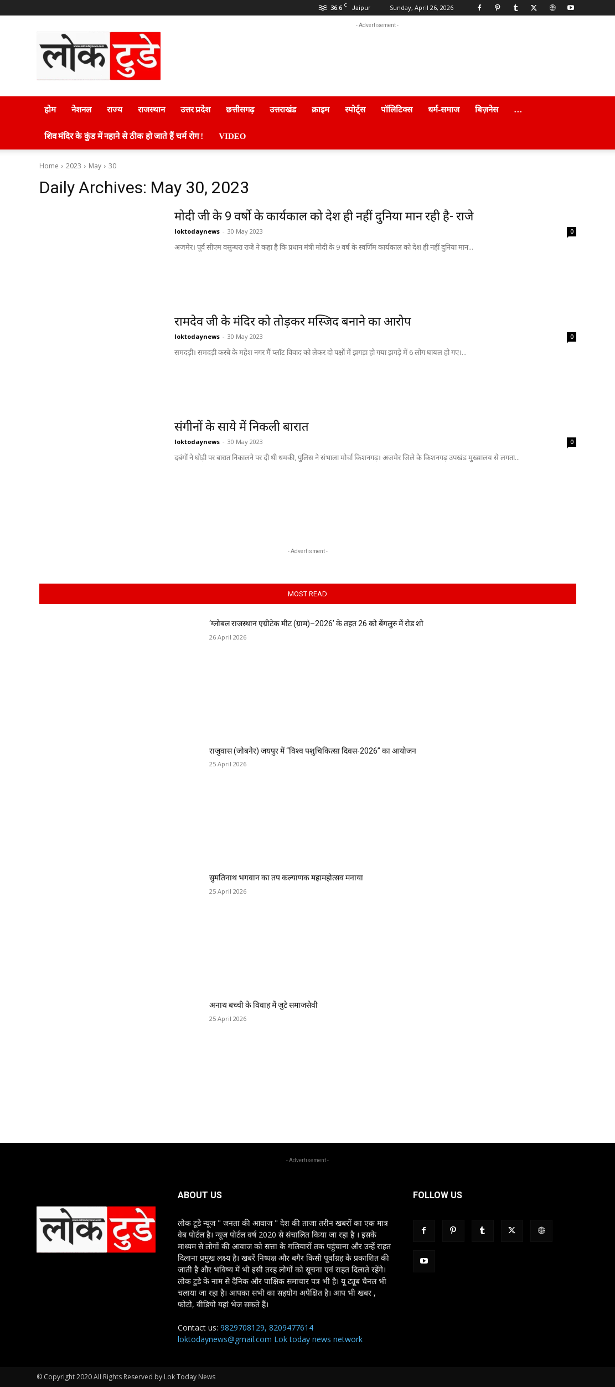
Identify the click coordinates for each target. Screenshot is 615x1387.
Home (49, 166)
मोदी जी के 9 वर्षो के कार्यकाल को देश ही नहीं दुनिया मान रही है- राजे (323, 216)
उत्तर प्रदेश (195, 109)
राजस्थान (151, 109)
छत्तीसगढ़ (240, 109)
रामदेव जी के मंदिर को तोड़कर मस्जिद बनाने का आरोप (292, 321)
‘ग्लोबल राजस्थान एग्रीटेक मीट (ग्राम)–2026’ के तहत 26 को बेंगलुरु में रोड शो (316, 623)
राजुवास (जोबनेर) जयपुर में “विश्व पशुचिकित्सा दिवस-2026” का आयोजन (312, 750)
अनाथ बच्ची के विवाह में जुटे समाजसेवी (263, 1005)
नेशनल (81, 109)
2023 (73, 166)
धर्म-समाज (443, 109)
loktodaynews (197, 231)
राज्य (114, 109)
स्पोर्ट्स (355, 109)
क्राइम (320, 109)
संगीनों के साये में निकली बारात (241, 427)
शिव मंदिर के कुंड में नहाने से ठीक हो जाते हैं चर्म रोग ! (124, 136)
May (95, 166)
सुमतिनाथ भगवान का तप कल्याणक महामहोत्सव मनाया (286, 877)
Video (232, 136)
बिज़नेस (486, 109)
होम (50, 109)
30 (112, 166)
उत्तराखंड (283, 109)
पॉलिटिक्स (396, 109)
